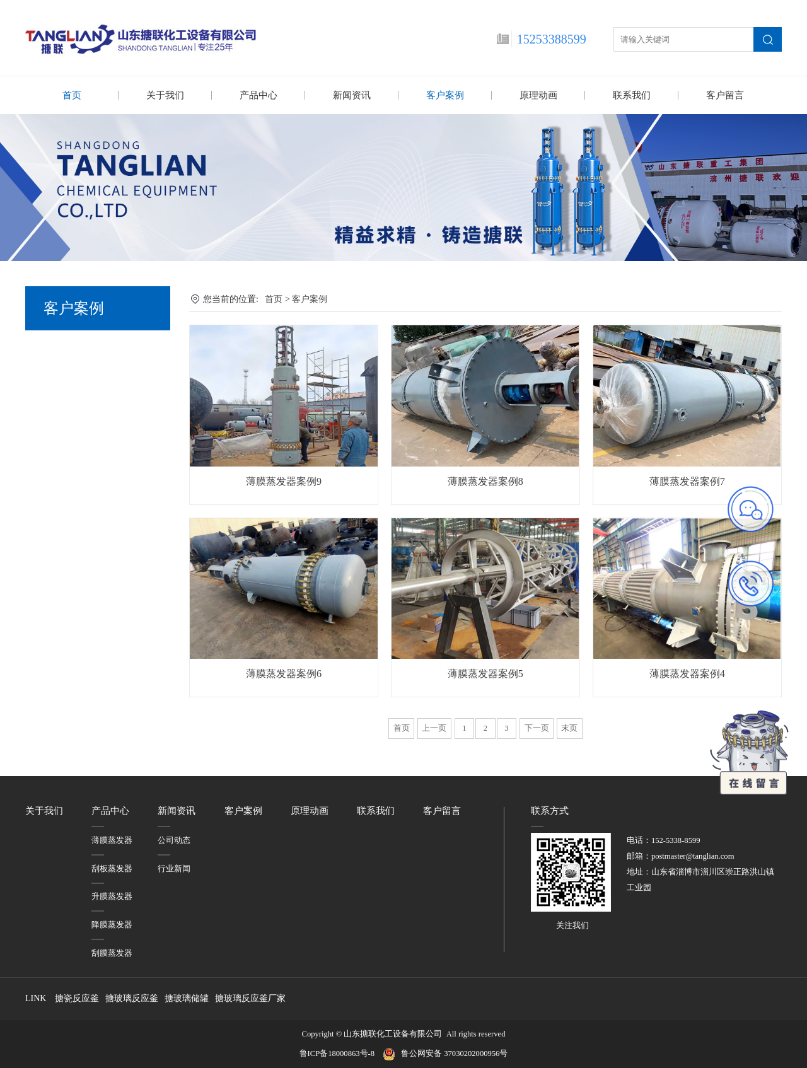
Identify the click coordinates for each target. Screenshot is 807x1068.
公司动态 (174, 839)
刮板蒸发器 (111, 868)
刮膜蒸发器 (111, 952)
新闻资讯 (352, 95)
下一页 (537, 727)
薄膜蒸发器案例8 (485, 480)
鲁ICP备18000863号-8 (341, 1052)
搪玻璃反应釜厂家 (250, 997)
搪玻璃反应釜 (131, 997)
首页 (71, 95)
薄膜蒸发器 (111, 839)
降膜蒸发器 (111, 924)
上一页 (434, 727)
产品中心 (258, 95)
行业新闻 (174, 868)
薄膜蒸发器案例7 (687, 480)
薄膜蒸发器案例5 (485, 673)
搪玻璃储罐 (187, 997)
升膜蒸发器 (111, 895)
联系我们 (632, 95)
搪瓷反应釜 (77, 997)
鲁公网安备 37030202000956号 (454, 1052)
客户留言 (725, 95)
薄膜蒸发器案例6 (284, 673)
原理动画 (538, 95)
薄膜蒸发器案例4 (687, 673)
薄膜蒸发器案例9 (284, 480)
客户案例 (445, 95)
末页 (569, 727)
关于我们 (165, 95)
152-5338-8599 (675, 839)
